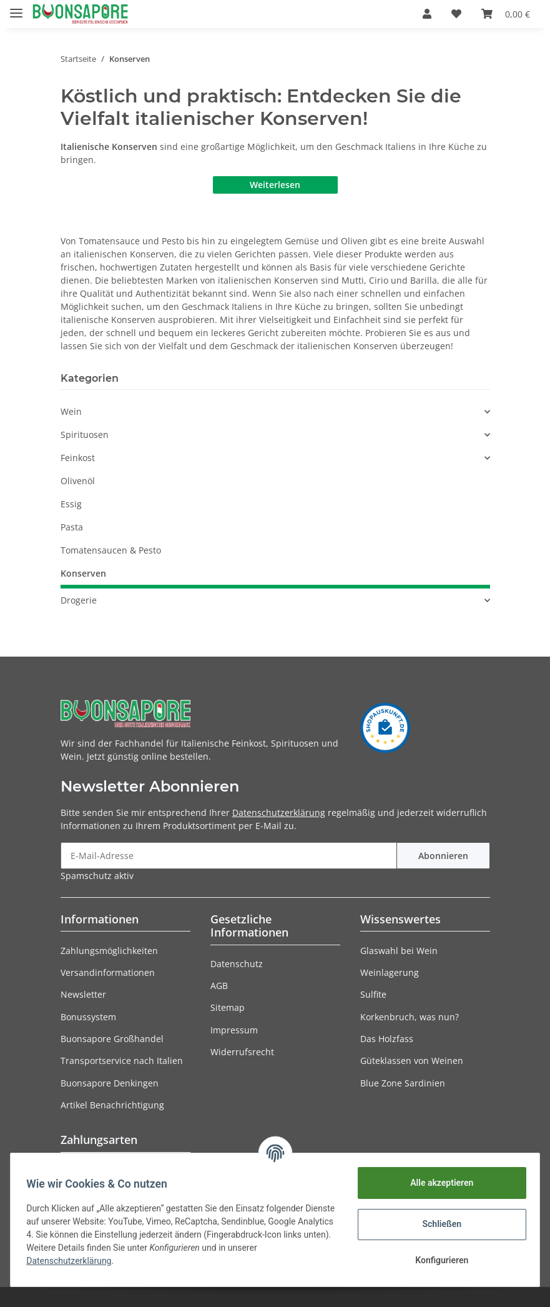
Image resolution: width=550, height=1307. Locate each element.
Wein (71, 411)
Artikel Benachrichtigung (112, 1105)
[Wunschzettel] (456, 13)
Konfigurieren (437, 1260)
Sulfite (373, 994)
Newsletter (83, 994)
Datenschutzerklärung (278, 812)
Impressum (234, 1030)
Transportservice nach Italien (122, 1060)
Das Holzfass (386, 1039)
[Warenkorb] (505, 13)
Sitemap (227, 1007)
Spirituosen (85, 434)
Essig (71, 504)
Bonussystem (88, 1017)
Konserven (83, 573)
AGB (219, 985)
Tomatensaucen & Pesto (111, 550)
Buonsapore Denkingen (110, 1083)
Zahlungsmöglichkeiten (109, 951)
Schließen (438, 1224)
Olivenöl (78, 481)
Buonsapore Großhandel (112, 1039)
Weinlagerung (389, 972)
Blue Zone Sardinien (402, 1083)
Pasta (72, 527)
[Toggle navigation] (16, 8)
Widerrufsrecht (242, 1052)
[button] (427, 13)
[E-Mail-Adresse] (229, 855)
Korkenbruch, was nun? (409, 1017)
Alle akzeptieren (437, 1183)
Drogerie (79, 600)
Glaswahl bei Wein (399, 951)
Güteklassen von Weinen (411, 1060)
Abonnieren (443, 856)
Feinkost (78, 458)
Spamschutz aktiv (97, 876)
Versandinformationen (108, 972)
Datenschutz (236, 964)
